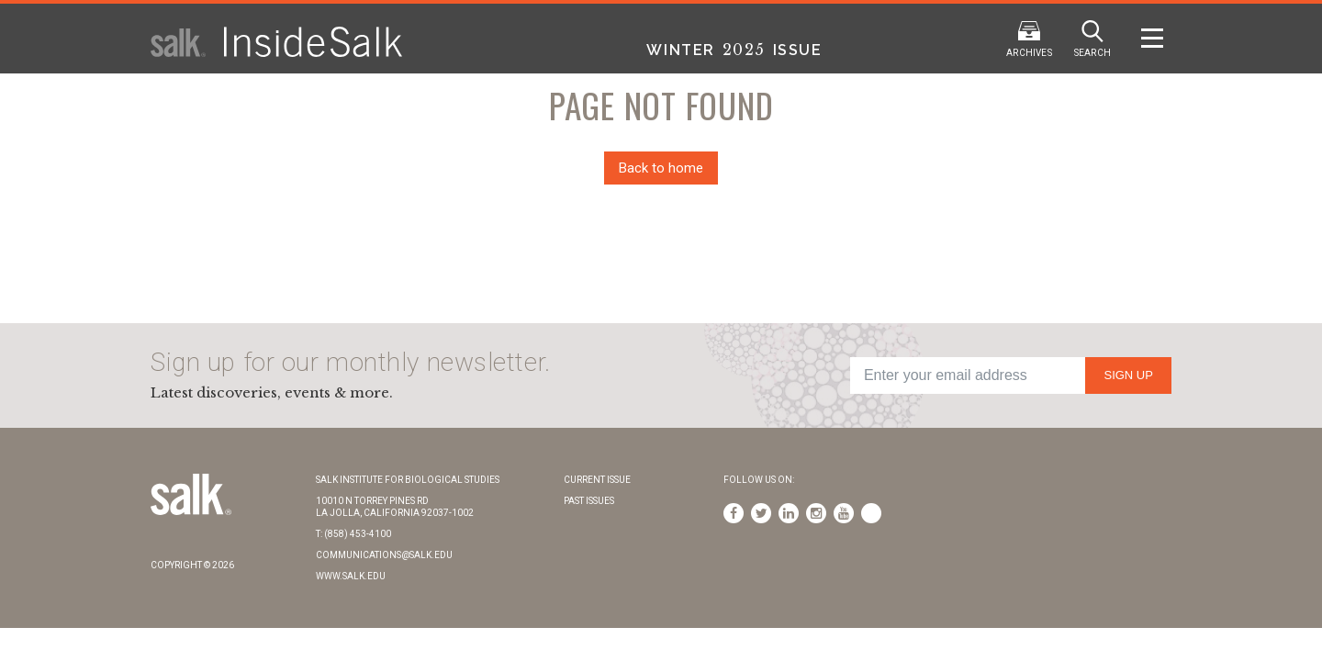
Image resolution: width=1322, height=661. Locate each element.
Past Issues (589, 501)
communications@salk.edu (384, 555)
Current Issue (597, 480)
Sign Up (1128, 375)
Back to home (661, 168)
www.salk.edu (351, 576)
